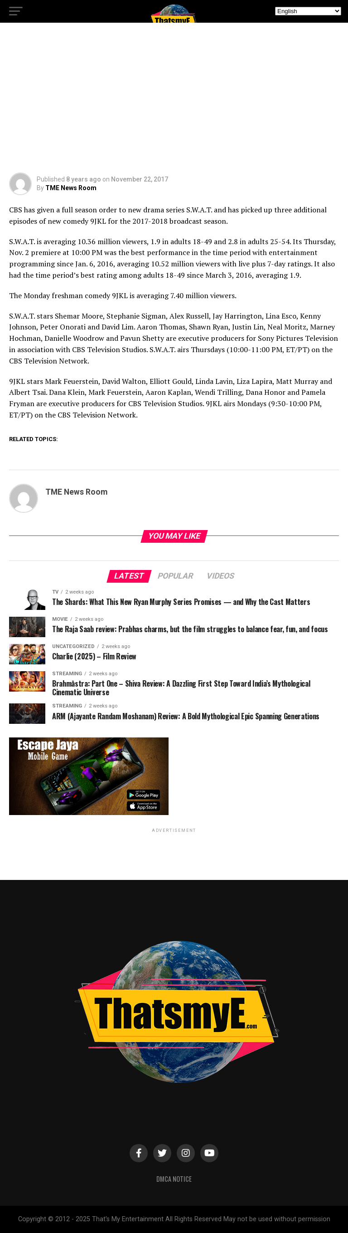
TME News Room (71, 188)
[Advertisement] (174, 104)
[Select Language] (308, 11)
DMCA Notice (174, 1179)
